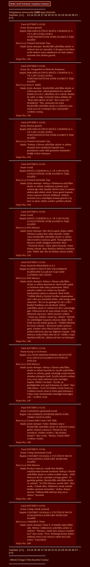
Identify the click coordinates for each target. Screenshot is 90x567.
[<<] (21, 15)
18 (45, 15)
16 (38, 15)
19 (49, 15)
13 (28, 15)
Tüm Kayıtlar (33, 559)
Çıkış (45, 559)
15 (35, 15)
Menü (13, 559)
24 (66, 15)
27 (76, 15)
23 (62, 15)
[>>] (11, 17)
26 (73, 15)
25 (69, 15)
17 (42, 15)
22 (59, 15)
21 (55, 15)
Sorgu (22, 559)
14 (31, 15)
